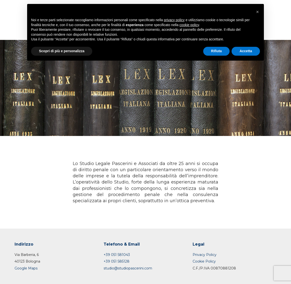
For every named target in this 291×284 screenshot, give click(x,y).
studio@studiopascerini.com (128, 268)
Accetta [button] (245, 51)
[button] (257, 12)
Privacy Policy (205, 254)
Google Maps (26, 268)
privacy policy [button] (174, 20)
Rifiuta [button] (216, 51)
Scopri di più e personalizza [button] (61, 51)
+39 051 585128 (116, 261)
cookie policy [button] (189, 25)
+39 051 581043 (117, 254)
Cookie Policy (204, 261)
